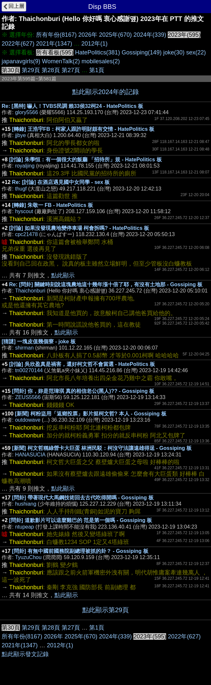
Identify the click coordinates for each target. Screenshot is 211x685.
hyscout (24, 211)
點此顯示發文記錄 (25, 654)
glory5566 (26, 112)
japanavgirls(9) (21, 61)
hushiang (25, 504)
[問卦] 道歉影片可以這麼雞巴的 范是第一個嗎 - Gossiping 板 (80, 520)
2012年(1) (94, 43)
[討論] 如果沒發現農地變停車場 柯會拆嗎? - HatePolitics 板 (79, 228)
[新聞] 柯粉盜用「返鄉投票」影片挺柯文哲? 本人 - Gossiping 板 (90, 413)
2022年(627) (18, 43)
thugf (21, 188)
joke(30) (173, 52)
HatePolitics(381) (97, 52)
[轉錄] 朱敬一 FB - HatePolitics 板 (52, 205)
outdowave (27, 420)
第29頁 (31, 70)
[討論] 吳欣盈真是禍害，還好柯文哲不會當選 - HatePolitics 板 (82, 364)
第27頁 (71, 70)
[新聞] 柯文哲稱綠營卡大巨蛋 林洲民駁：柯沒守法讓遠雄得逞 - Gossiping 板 (102, 448)
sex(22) (196, 52)
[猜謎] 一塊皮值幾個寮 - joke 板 (39, 341)
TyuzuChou (28, 557)
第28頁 (51, 70)
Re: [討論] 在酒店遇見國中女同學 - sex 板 (61, 182)
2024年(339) (149, 34)
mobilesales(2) (101, 61)
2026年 (87, 34)
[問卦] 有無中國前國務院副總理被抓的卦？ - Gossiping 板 (80, 551)
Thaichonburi (30, 290)
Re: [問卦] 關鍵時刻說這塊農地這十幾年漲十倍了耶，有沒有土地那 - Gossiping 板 (105, 284)
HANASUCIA (30, 454)
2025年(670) (115, 34)
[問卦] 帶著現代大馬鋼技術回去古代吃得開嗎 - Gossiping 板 (83, 497)
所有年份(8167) (56, 34)
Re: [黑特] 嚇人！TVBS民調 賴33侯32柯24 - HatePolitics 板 (72, 106)
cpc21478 (26, 234)
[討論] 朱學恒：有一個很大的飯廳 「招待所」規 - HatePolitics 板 (85, 159)
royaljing (25, 166)
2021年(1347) (54, 43)
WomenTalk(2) (61, 61)
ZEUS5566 (28, 397)
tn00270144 (29, 370)
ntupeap (24, 527)
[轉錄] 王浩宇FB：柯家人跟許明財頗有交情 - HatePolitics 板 (83, 129)
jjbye (20, 135)
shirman (24, 348)
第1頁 (96, 70)
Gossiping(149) (142, 52)
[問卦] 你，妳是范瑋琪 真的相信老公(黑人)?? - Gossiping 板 (83, 391)
